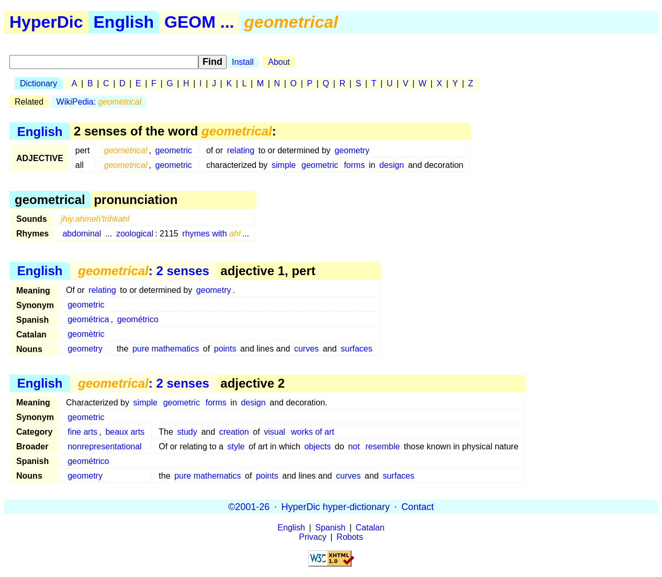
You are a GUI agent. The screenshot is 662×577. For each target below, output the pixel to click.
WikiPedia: (99, 101)
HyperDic (46, 22)
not (354, 446)
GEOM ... (199, 22)
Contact (417, 506)
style (236, 446)
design (391, 165)
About (279, 62)
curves (306, 348)
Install (243, 62)
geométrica (88, 319)
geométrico (138, 319)
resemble (382, 446)
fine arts (82, 431)
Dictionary (38, 83)
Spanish (330, 527)
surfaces (356, 348)
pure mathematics (165, 348)
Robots (349, 537)
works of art (312, 431)
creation (234, 431)
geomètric (86, 334)
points (225, 348)
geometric (173, 150)
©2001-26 (249, 506)
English (124, 22)
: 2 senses (143, 271)
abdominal (81, 233)
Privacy (312, 537)
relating (240, 150)
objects (317, 446)
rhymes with (211, 233)
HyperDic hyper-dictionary (336, 506)
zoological (134, 233)
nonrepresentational (104, 446)
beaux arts (124, 431)
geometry (351, 150)
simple (284, 165)
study (187, 431)
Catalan (370, 527)
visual (274, 431)
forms (354, 165)
